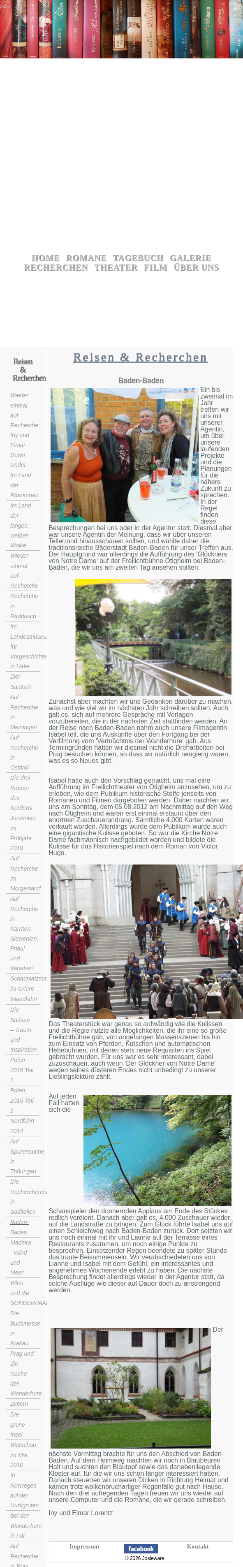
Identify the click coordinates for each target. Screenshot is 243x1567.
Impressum (84, 1546)
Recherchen (56, 267)
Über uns (196, 267)
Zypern (19, 1403)
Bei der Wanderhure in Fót (26, 1525)
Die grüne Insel (17, 1424)
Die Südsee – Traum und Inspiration (23, 1029)
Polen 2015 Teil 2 (21, 1100)
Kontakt (197, 1546)
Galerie (190, 257)
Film (155, 267)
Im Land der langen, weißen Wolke (20, 525)
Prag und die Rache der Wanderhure (26, 1373)
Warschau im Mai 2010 (23, 1455)
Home (46, 257)
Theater (116, 267)
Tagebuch (138, 257)
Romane (86, 257)
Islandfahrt (23, 999)
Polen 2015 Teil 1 (21, 1070)
